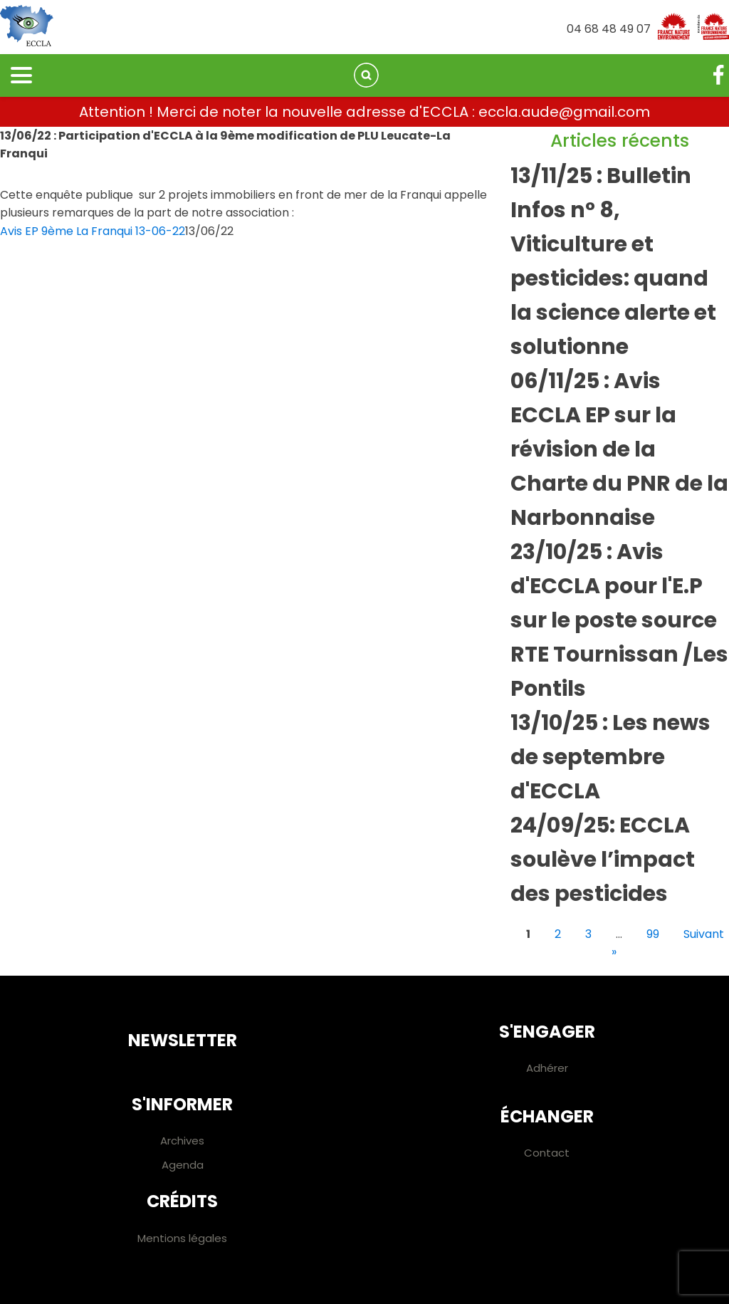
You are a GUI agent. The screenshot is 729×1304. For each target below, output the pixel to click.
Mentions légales (182, 1238)
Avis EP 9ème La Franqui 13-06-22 (92, 231)
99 (652, 934)
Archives (182, 1140)
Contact (547, 1152)
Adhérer (547, 1067)
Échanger (547, 1116)
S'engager (547, 1031)
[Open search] (366, 75)
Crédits (182, 1201)
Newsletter (182, 1040)
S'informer (182, 1104)
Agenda (183, 1164)
